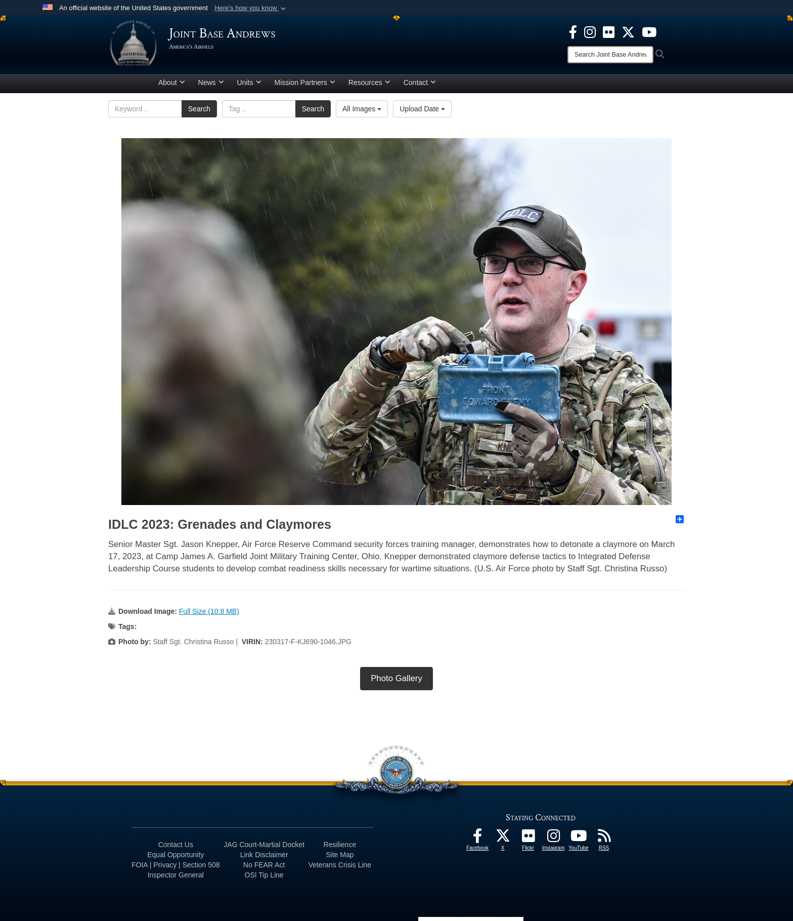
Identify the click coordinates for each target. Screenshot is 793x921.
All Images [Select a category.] (361, 109)
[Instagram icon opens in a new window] (590, 31)
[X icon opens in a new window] (628, 31)
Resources (369, 82)
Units (249, 82)
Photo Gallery (396, 678)
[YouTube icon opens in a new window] (649, 31)
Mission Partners (305, 82)
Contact (420, 82)
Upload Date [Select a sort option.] (422, 109)
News (211, 82)
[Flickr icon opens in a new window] (608, 31)
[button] (251, 8)
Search (199, 109)
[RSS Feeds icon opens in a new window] (603, 838)
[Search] (610, 54)
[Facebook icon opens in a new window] (573, 31)
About (171, 82)
